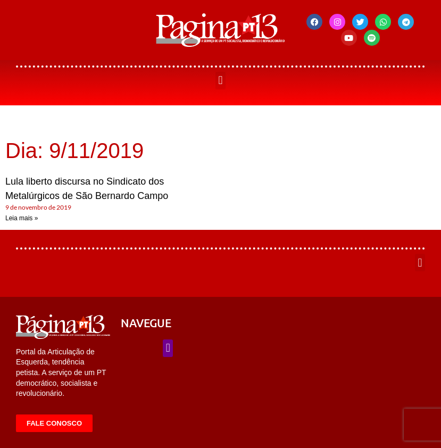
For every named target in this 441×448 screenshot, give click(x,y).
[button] (220, 80)
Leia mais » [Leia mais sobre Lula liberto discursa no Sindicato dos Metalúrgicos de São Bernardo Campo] (21, 218)
